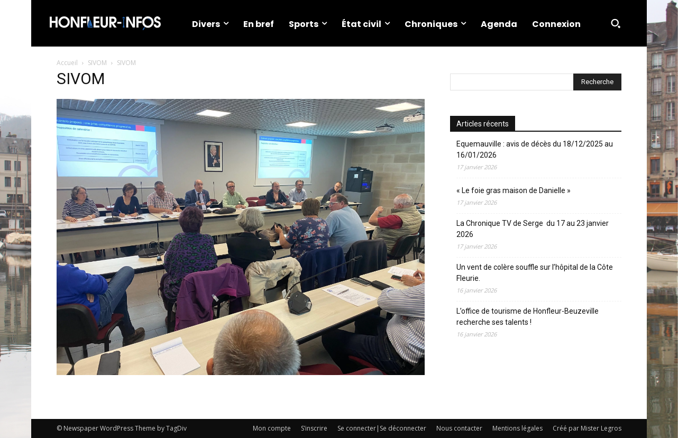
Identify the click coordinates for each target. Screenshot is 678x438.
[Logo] (105, 23)
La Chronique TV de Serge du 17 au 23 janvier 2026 (532, 229)
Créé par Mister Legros (587, 428)
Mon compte (272, 428)
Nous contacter (459, 428)
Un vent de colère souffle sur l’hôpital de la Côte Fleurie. (534, 272)
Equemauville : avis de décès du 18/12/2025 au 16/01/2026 (534, 149)
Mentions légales (517, 428)
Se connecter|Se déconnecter (381, 428)
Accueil (67, 62)
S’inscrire (314, 428)
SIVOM (97, 62)
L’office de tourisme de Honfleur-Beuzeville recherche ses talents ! (527, 316)
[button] (615, 23)
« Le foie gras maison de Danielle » (513, 190)
